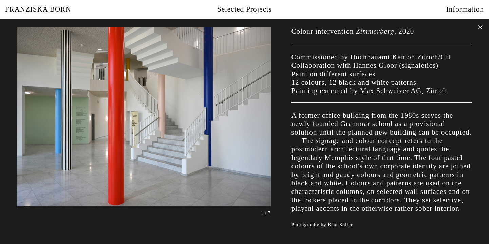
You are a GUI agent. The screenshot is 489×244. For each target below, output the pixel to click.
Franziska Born (38, 9)
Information (465, 9)
